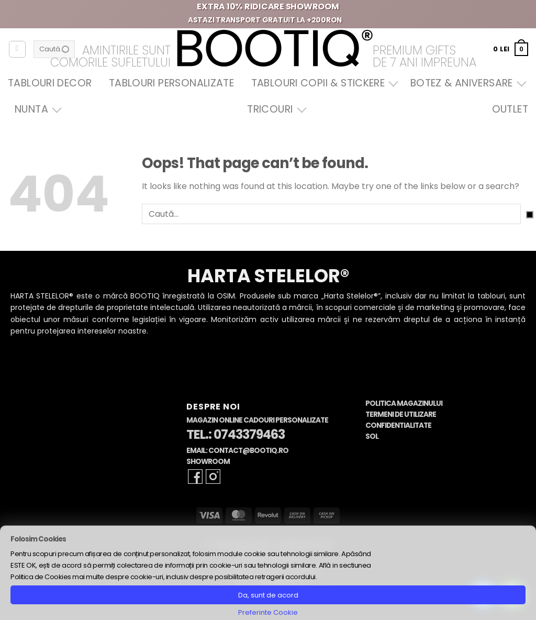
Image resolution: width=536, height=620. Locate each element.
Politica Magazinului (403, 403)
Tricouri (274, 109)
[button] (510, 49)
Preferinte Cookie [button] (268, 612)
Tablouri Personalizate (171, 83)
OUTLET (510, 109)
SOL (371, 436)
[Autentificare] (17, 49)
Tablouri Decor (50, 83)
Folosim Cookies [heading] (38, 539)
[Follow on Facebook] (195, 476)
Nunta (36, 109)
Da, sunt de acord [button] (268, 595)
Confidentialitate (398, 425)
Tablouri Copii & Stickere (322, 83)
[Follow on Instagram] (213, 476)
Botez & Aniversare (465, 83)
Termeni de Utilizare (400, 414)
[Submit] (529, 214)
